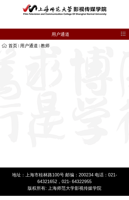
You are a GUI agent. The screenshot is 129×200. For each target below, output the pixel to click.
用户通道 (29, 45)
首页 (12, 45)
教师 (45, 45)
